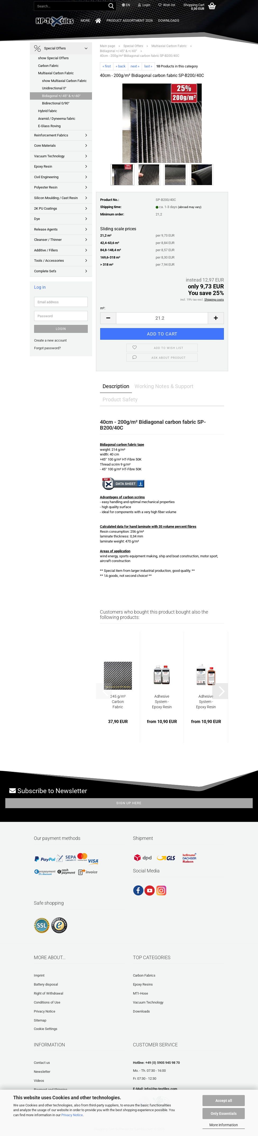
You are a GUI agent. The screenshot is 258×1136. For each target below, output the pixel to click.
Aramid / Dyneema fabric (56, 119)
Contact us (42, 1063)
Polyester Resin (45, 187)
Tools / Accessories (49, 261)
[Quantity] (162, 318)
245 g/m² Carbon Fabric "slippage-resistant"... (118, 702)
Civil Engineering (46, 177)
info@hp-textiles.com (160, 1089)
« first (107, 66)
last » (148, 66)
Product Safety (120, 399)
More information (223, 1125)
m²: (102, 308)
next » (135, 66)
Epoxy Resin (43, 166)
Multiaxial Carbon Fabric (56, 73)
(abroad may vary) (189, 207)
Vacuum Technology (49, 156)
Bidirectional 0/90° (56, 103)
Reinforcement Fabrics (51, 135)
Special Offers (50, 48)
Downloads (154, 20)
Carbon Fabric (48, 66)
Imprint (39, 975)
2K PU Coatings (45, 208)
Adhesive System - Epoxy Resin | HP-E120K (162, 702)
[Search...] (111, 6)
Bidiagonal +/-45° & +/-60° (61, 96)
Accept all (223, 1100)
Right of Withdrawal (48, 993)
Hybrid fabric (47, 111)
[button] (126, 5)
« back (121, 66)
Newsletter (42, 1072)
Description (116, 386)
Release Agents (46, 229)
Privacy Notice (72, 1115)
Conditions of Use (47, 1002)
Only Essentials (224, 1113)
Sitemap (40, 1020)
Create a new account (50, 340)
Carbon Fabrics (144, 975)
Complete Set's (45, 271)
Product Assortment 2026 (115, 20)
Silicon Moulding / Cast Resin (56, 198)
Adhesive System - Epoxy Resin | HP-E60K (206, 702)
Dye (37, 219)
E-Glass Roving (49, 126)
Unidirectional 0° (54, 88)
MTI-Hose (140, 993)
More (174, 20)
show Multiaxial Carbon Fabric (64, 81)
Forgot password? (47, 348)
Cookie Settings (45, 1029)
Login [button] (144, 5)
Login (61, 329)
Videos (39, 1081)
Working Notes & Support (164, 386)
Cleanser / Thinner (48, 240)
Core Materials (45, 146)
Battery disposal (46, 984)
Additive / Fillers (46, 250)
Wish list (166, 5)
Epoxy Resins (143, 984)
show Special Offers (53, 58)
